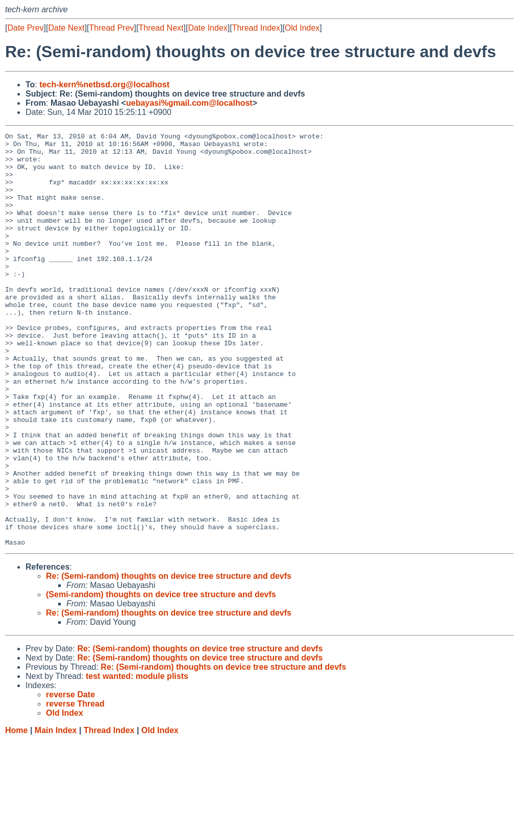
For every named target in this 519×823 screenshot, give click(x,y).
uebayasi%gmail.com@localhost (189, 103)
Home (16, 813)
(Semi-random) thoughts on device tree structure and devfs (161, 677)
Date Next (66, 27)
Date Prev (25, 27)
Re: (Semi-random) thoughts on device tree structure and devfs (168, 658)
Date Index (207, 27)
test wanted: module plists (137, 759)
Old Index (302, 27)
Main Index (56, 813)
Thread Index (256, 27)
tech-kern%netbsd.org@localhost (104, 84)
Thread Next (160, 27)
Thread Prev (111, 27)
